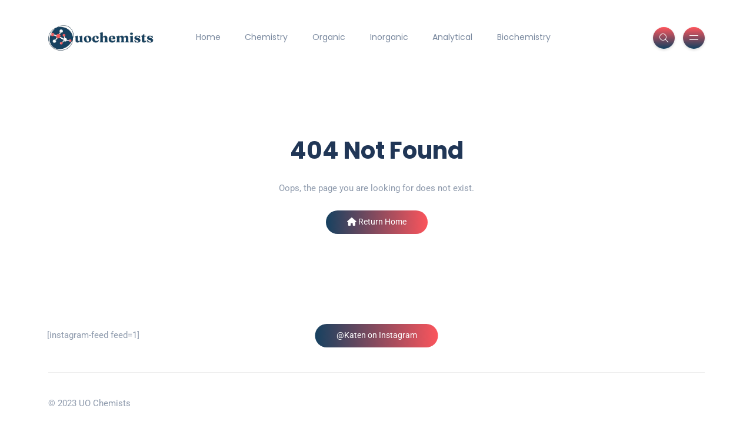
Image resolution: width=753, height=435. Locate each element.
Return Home (377, 221)
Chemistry (266, 37)
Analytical (452, 37)
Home (208, 37)
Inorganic (389, 37)
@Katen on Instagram (376, 335)
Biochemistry (524, 37)
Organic (328, 37)
